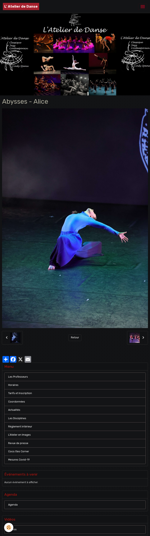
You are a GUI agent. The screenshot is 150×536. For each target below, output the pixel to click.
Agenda (13, 504)
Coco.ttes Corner (18, 451)
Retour (75, 337)
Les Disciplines (17, 418)
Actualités (14, 409)
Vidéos (12, 529)
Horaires (13, 385)
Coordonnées (16, 401)
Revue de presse (18, 443)
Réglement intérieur (20, 426)
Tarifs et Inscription (20, 393)
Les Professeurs (18, 376)
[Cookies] (8, 527)
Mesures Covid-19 (19, 459)
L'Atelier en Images (19, 434)
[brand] (21, 6)
